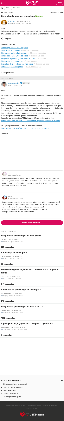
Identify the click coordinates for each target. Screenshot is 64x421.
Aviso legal (53, 405)
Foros (8, 8)
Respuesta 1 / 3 (7, 78)
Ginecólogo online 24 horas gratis (14, 56)
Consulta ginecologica (11, 394)
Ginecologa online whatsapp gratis (15, 384)
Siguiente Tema (55, 12)
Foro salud (42, 58)
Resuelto (40, 16)
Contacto (45, 405)
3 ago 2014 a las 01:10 (15, 85)
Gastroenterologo (9, 390)
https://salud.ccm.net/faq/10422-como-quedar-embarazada (25, 128)
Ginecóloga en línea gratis (11, 61)
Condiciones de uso (18, 405)
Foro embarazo (31, 61)
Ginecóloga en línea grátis (12, 397)
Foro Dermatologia (33, 67)
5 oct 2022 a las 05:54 (15, 175)
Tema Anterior (8, 12)
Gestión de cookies (32, 408)
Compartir (7, 39)
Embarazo (16, 8)
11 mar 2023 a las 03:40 (15, 199)
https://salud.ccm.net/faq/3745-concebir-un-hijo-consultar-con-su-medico (30, 121)
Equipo (8, 405)
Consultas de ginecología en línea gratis (17, 64)
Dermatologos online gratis (12, 67)
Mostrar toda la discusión (31, 223)
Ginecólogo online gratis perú (13, 387)
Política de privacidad (34, 405)
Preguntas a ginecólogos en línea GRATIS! (18, 58)
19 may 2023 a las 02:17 (24, 23)
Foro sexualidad (37, 56)
